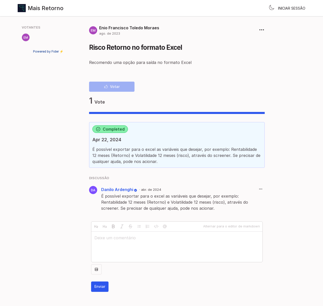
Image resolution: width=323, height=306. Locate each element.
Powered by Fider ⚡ (48, 51)
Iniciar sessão (291, 8)
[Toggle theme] (271, 8)
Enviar (99, 286)
